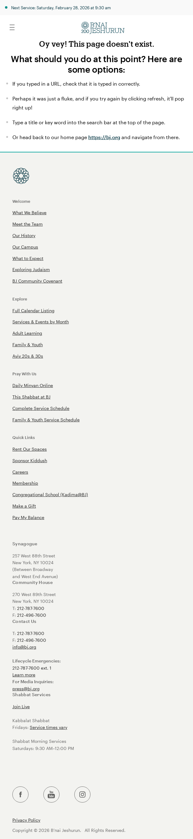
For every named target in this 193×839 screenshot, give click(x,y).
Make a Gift (24, 506)
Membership (25, 483)
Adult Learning (27, 333)
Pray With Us (24, 373)
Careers (20, 472)
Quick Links (23, 437)
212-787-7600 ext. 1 (31, 668)
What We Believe (29, 212)
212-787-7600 (30, 608)
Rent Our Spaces (29, 449)
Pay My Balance (28, 517)
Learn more (23, 674)
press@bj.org (26, 688)
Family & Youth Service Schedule (46, 419)
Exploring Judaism (31, 269)
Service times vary (48, 727)
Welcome (21, 201)
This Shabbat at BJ (31, 396)
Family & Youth (27, 344)
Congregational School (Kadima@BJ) (50, 494)
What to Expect (27, 258)
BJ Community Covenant (37, 280)
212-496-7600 (31, 615)
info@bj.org (24, 646)
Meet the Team (27, 224)
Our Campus (25, 246)
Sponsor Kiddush (29, 460)
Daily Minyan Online (32, 385)
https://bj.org (104, 137)
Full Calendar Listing (33, 310)
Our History (23, 235)
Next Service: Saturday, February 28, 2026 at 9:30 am (61, 7)
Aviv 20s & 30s (27, 356)
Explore (19, 298)
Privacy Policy (26, 820)
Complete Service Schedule (40, 408)
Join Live (21, 706)
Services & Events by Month (40, 321)
